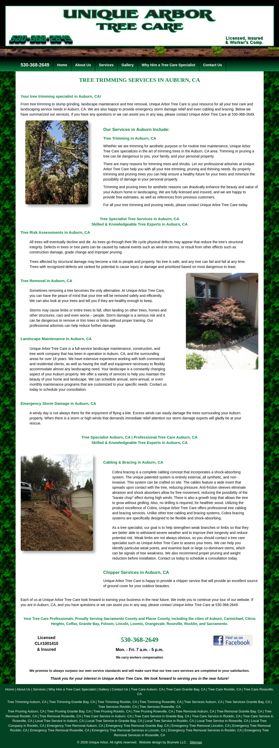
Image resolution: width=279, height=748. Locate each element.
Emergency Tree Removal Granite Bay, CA (137, 726)
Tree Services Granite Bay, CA (247, 702)
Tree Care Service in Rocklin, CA (216, 716)
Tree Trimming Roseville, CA (161, 702)
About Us (83, 65)
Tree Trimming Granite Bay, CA (72, 702)
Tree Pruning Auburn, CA (26, 711)
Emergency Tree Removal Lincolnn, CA (201, 726)
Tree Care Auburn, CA (147, 689)
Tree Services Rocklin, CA (117, 707)
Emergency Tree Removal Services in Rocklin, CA (205, 730)
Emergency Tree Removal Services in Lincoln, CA (128, 730)
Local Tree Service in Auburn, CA (59, 721)
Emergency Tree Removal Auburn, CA (75, 726)
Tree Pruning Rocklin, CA (111, 711)
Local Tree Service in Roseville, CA (222, 721)
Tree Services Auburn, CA (203, 702)
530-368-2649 (34, 65)
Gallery (127, 65)
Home (62, 65)
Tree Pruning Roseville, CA (153, 711)
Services (106, 65)
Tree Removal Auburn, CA (195, 711)
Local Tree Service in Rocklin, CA (169, 721)
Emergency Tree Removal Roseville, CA (59, 730)
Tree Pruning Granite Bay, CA (69, 711)
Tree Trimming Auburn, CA (27, 702)
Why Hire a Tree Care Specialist (168, 65)
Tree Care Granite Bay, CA (185, 689)
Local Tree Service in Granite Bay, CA (114, 721)
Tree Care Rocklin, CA (224, 689)
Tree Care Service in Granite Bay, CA (161, 716)
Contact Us (212, 65)
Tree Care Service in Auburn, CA (108, 716)
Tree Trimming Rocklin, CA (117, 702)
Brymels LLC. (177, 742)
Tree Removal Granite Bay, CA (239, 711)
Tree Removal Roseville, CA (60, 716)
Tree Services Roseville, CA (160, 707)
